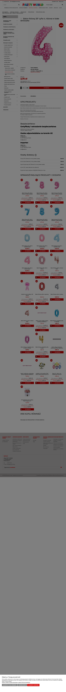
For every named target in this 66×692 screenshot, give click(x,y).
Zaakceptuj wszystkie (33, 685)
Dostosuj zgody (22, 685)
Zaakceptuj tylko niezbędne (9, 685)
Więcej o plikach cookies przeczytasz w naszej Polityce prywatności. (16, 682)
